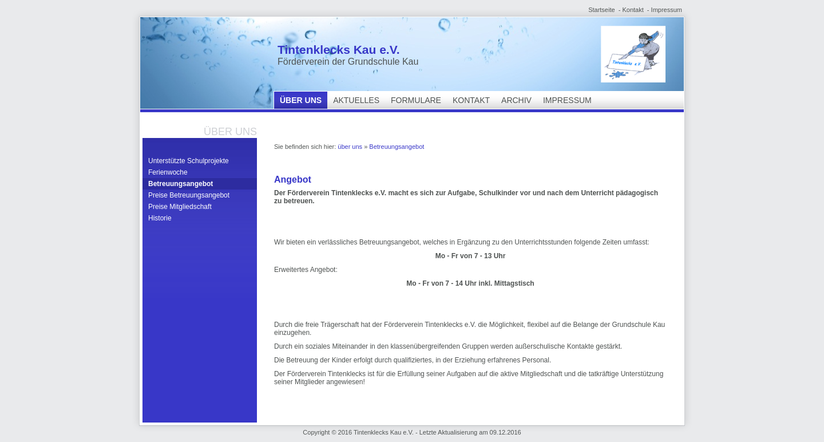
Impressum (666, 9)
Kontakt (632, 9)
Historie (160, 218)
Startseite (601, 9)
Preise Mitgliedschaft (180, 207)
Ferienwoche (168, 172)
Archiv (516, 100)
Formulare (416, 100)
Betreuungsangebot (180, 184)
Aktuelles (356, 100)
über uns (301, 100)
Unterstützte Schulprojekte (188, 161)
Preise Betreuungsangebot (188, 195)
